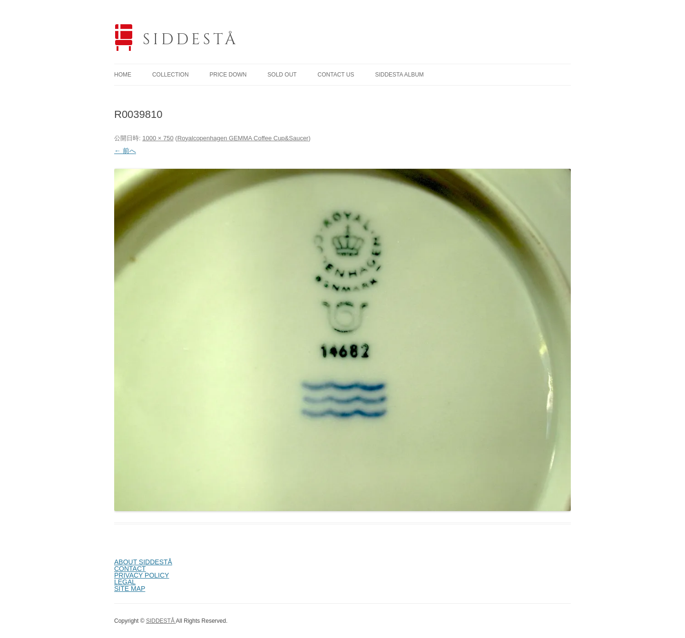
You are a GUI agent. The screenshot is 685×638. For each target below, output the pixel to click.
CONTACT (130, 568)
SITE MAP (129, 588)
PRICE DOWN (227, 74)
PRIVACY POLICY (141, 575)
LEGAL (125, 582)
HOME (122, 74)
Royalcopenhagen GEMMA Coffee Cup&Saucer (243, 138)
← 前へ (125, 151)
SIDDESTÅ (191, 39)
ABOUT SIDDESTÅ (143, 562)
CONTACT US (336, 74)
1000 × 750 (157, 138)
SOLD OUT (281, 74)
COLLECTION (170, 74)
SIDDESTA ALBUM (399, 74)
